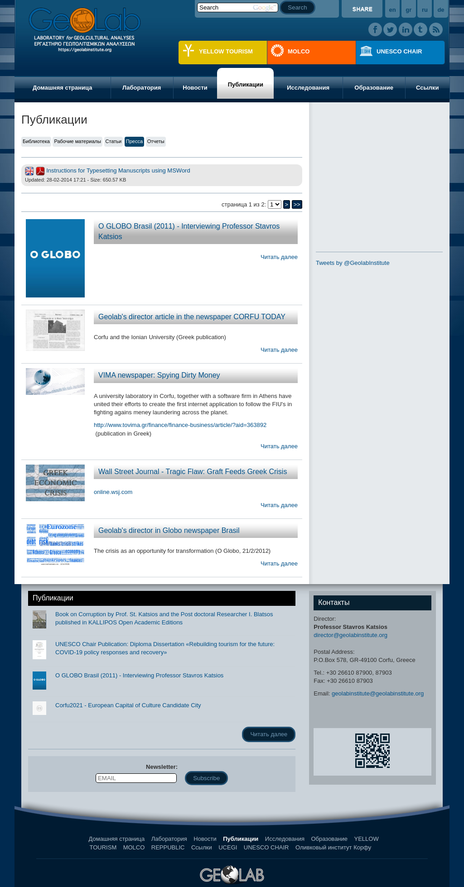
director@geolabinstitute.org (350, 635)
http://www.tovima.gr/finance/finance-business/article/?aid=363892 (180, 425)
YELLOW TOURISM (226, 51)
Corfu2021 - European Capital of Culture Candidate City (128, 705)
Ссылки (427, 87)
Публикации (245, 84)
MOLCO (298, 51)
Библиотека (36, 141)
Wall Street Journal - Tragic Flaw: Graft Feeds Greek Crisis (192, 471)
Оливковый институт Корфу (333, 847)
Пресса (134, 141)
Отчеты (155, 141)
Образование (373, 87)
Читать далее (279, 257)
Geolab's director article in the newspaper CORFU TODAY (191, 317)
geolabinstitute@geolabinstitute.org (378, 693)
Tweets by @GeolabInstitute (353, 262)
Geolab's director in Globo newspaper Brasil (169, 530)
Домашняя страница (62, 87)
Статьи (114, 141)
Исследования (308, 87)
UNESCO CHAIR (399, 51)
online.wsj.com (113, 492)
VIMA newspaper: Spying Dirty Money (159, 375)
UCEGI (227, 847)
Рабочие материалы (77, 141)
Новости (195, 87)
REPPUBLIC (168, 847)
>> (297, 204)
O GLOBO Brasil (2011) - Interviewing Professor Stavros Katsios (139, 675)
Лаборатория (141, 87)
